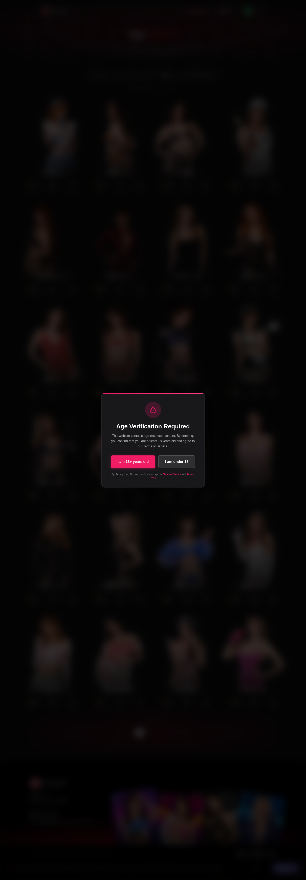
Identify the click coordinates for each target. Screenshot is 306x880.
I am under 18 (176, 462)
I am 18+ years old (133, 462)
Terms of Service (172, 474)
